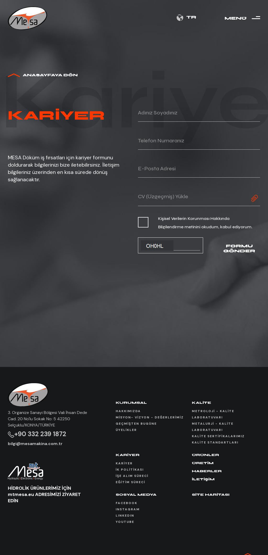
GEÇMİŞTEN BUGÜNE (136, 424)
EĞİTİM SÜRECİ (130, 482)
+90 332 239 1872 (37, 434)
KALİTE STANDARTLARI (215, 442)
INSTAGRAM (128, 509)
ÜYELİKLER (126, 430)
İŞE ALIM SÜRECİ (132, 476)
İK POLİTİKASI (130, 470)
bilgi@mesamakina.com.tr (35, 443)
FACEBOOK (126, 503)
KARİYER (124, 463)
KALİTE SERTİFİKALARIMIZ (218, 436)
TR (186, 17)
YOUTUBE (125, 522)
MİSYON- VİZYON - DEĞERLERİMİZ (150, 417)
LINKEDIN (125, 515)
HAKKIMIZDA (128, 411)
